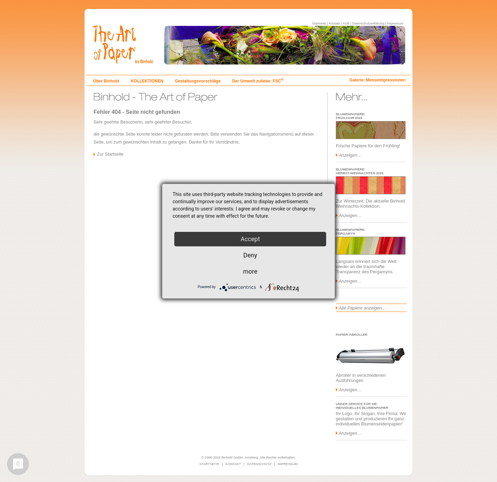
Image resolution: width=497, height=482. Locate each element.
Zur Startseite (110, 154)
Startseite (319, 23)
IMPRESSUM (288, 464)
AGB (345, 23)
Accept (250, 239)
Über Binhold (106, 81)
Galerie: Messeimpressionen (377, 80)
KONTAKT (233, 464)
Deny (250, 255)
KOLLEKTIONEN (147, 81)
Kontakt (334, 23)
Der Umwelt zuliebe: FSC (258, 81)
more (250, 271)
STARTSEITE (209, 464)
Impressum (395, 23)
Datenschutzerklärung (368, 23)
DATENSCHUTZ (259, 464)
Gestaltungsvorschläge (198, 81)
